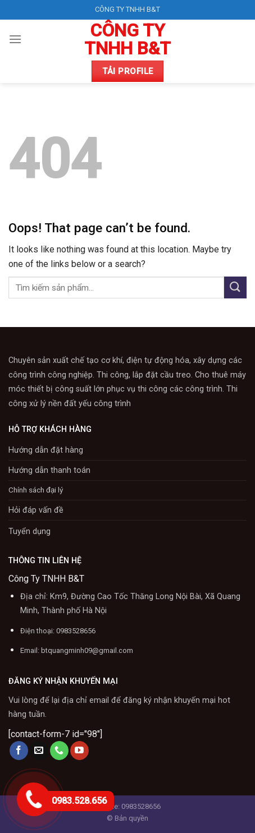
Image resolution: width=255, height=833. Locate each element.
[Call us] (59, 750)
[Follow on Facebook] (19, 750)
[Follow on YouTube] (79, 750)
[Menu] (15, 39)
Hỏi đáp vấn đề (35, 510)
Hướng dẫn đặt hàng (45, 450)
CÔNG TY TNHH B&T (127, 39)
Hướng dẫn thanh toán (49, 470)
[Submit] (235, 287)
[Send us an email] (39, 750)
